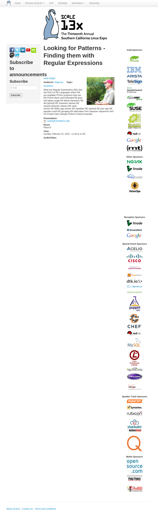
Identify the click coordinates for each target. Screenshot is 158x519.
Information (78, 3)
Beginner (59, 82)
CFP (51, 3)
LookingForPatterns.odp (58, 121)
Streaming (94, 3)
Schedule (62, 3)
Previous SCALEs (34, 3)
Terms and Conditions (45, 509)
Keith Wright (49, 78)
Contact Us (27, 509)
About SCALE (13, 509)
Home (18, 3)
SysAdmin (48, 86)
